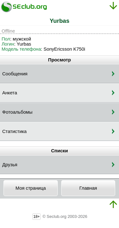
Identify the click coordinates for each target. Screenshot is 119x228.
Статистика (14, 131)
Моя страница (31, 188)
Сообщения (15, 73)
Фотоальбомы (17, 112)
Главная (88, 188)
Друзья (9, 164)
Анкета (9, 92)
